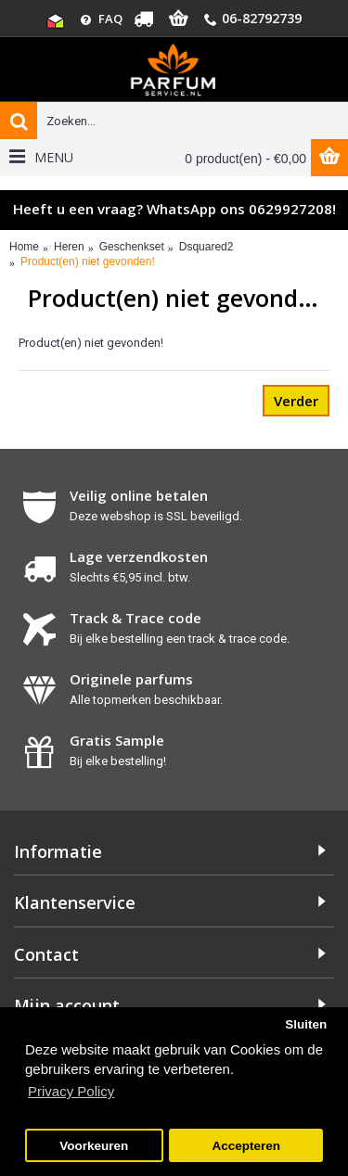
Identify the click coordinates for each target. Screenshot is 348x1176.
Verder (296, 400)
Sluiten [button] (306, 1024)
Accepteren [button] (246, 1146)
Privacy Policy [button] (71, 1091)
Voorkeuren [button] (93, 1146)
